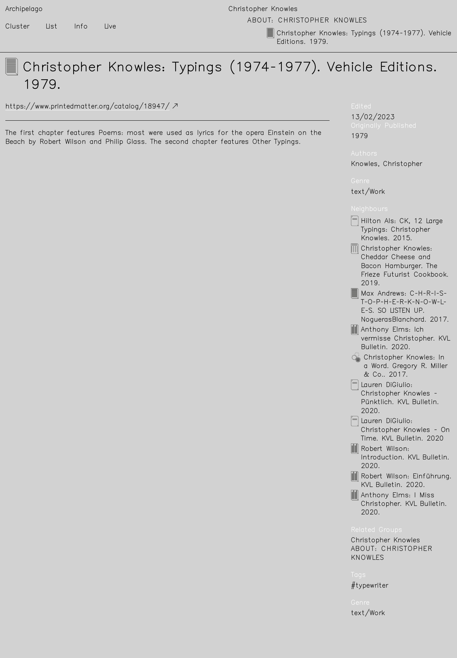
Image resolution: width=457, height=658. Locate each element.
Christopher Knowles (263, 9)
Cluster (17, 27)
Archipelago (24, 9)
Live (110, 27)
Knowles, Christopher (386, 164)
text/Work (368, 192)
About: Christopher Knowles (307, 21)
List (51, 27)
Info (81, 27)
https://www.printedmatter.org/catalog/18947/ (87, 107)
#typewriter (369, 586)
